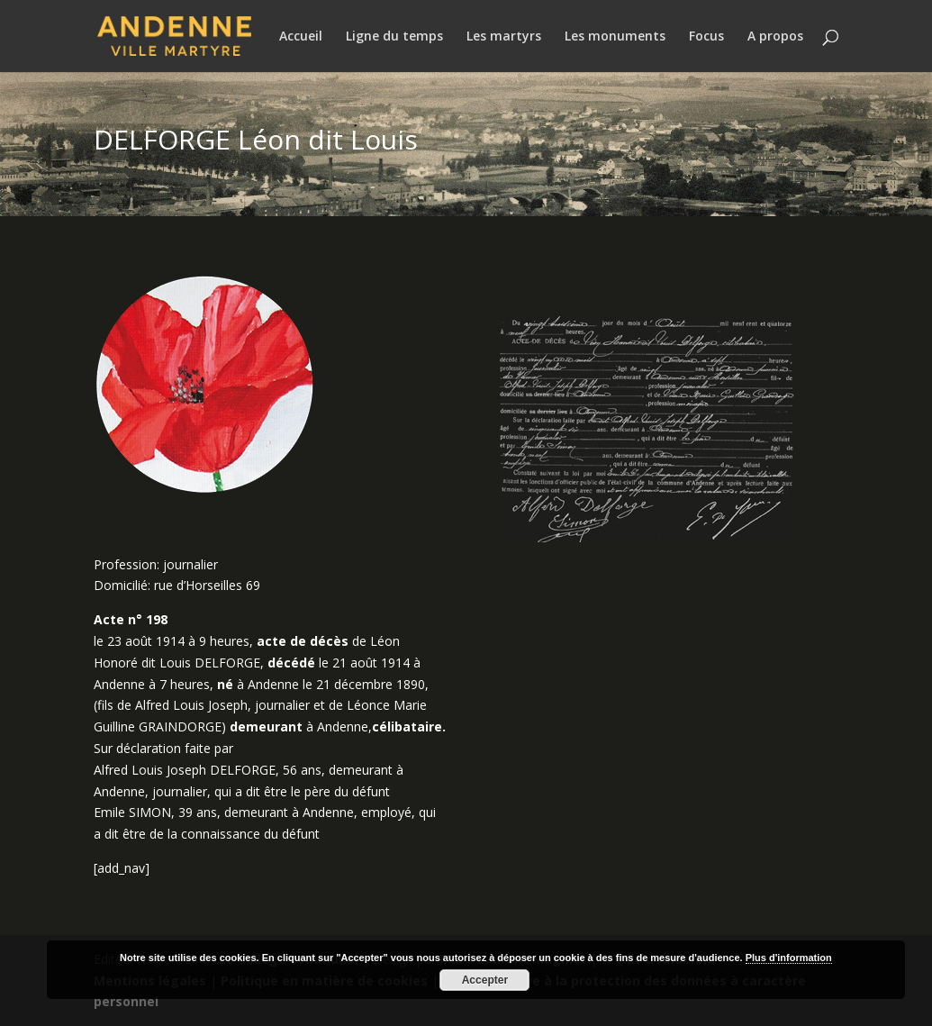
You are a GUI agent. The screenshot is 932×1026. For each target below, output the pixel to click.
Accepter (485, 980)
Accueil (300, 37)
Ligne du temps (394, 37)
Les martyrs (503, 37)
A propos (775, 37)
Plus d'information (789, 957)
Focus (706, 37)
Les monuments (615, 37)
